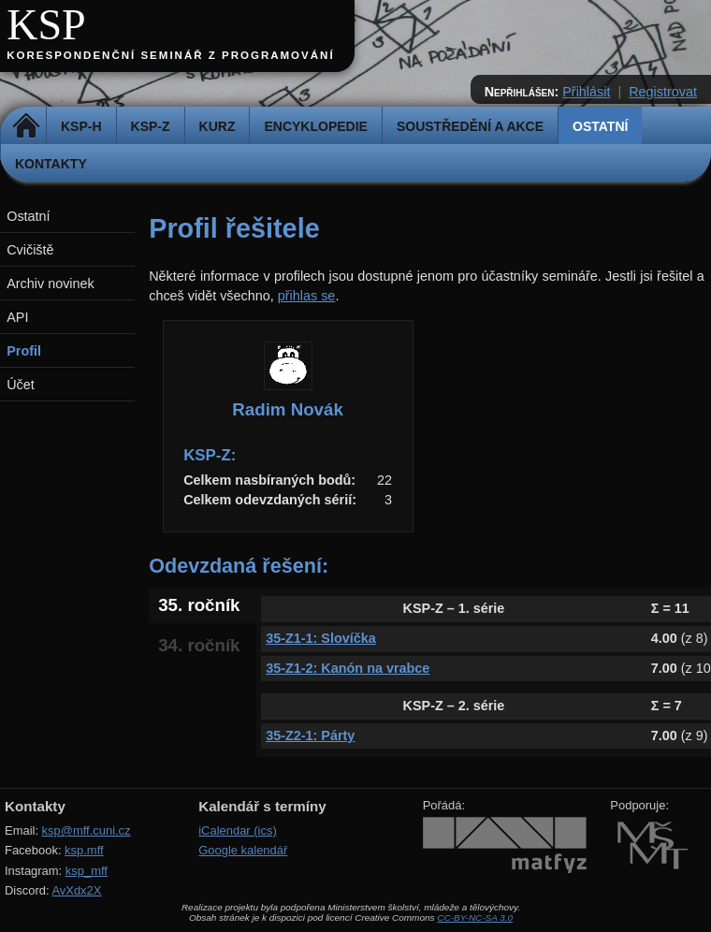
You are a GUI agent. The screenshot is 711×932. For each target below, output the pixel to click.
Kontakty (51, 163)
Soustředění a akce (470, 126)
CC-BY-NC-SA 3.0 (475, 917)
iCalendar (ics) (237, 830)
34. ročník (198, 645)
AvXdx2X (76, 890)
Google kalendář (242, 850)
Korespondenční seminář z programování (170, 55)
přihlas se (307, 295)
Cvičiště (30, 249)
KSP (46, 25)
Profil (24, 350)
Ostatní (600, 126)
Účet (21, 384)
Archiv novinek (50, 283)
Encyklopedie (315, 126)
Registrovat (663, 91)
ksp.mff (84, 850)
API (17, 317)
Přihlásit (586, 91)
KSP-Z (150, 126)
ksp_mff (86, 871)
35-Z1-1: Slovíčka (321, 638)
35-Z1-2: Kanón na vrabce (347, 668)
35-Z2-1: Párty (310, 735)
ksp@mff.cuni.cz (86, 830)
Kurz (217, 126)
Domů (26, 126)
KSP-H (81, 126)
